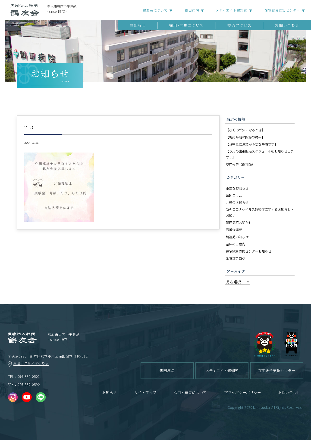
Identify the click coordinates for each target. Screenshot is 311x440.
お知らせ (137, 25)
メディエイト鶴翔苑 (232, 10)
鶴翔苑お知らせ (237, 236)
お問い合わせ (287, 25)
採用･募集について (186, 25)
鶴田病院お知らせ (239, 222)
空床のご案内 (235, 243)
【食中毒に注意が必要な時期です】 (252, 144)
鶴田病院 (192, 10)
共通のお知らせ (237, 202)
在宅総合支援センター (282, 10)
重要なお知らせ (237, 188)
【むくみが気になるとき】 (245, 129)
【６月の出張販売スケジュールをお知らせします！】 (260, 154)
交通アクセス (239, 25)
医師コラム (234, 195)
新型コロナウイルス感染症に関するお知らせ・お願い (260, 212)
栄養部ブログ (235, 258)
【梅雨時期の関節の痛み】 (245, 136)
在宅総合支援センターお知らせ (248, 251)
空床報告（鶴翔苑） (240, 164)
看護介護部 (234, 229)
